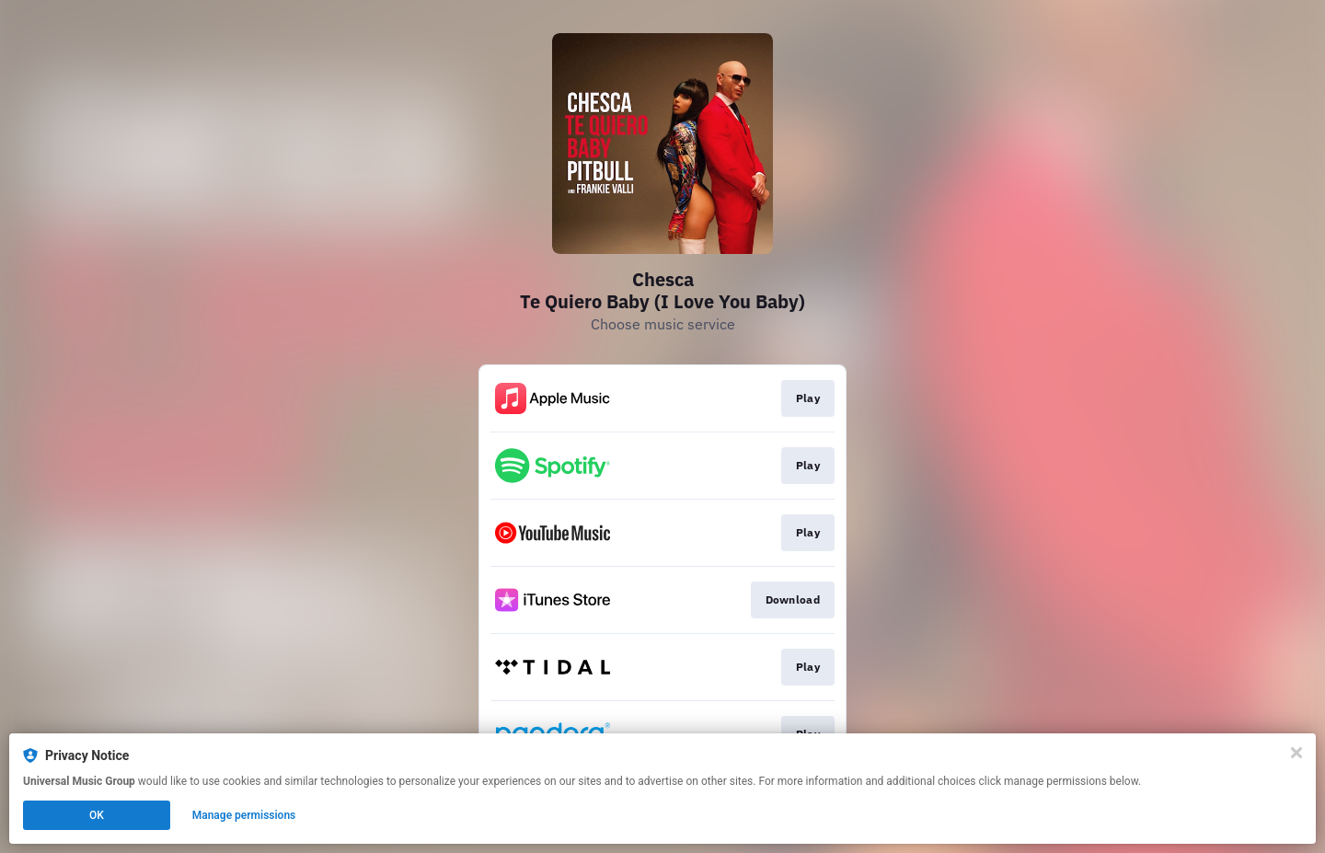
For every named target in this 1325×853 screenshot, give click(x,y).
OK (96, 815)
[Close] (1296, 752)
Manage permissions (244, 815)
